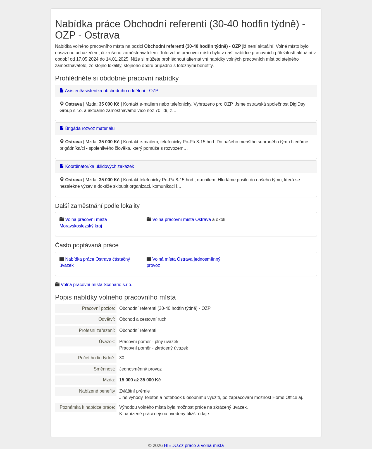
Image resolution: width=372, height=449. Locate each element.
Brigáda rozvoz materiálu (87, 128)
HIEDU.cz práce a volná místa (194, 445)
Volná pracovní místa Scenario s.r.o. (96, 284)
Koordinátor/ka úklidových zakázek (96, 166)
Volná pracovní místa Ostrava (181, 219)
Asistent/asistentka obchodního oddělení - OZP (108, 90)
